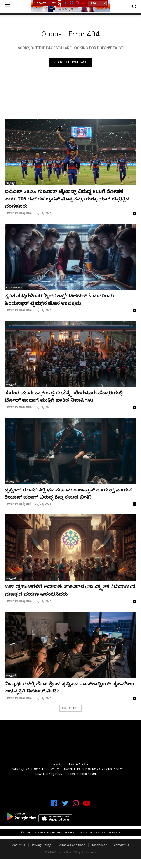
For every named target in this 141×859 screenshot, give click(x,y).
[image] (70, 742)
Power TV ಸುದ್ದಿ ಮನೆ (18, 213)
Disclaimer (99, 845)
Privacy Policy (41, 845)
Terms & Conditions (71, 845)
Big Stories (14, 287)
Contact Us (121, 845)
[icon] (54, 805)
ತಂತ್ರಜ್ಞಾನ (11, 384)
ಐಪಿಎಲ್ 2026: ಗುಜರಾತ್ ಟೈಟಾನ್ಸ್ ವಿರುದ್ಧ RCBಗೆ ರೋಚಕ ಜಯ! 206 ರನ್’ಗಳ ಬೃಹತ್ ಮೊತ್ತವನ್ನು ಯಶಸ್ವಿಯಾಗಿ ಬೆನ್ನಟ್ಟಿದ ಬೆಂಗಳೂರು (67, 199)
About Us (18, 845)
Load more (70, 708)
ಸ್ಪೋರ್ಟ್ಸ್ (10, 183)
